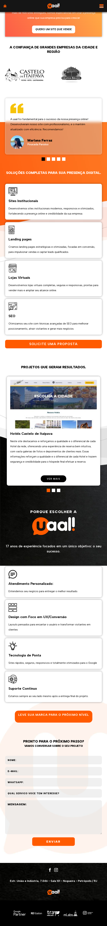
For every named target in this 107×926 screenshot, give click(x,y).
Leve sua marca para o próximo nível (53, 715)
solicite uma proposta (53, 344)
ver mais (53, 479)
